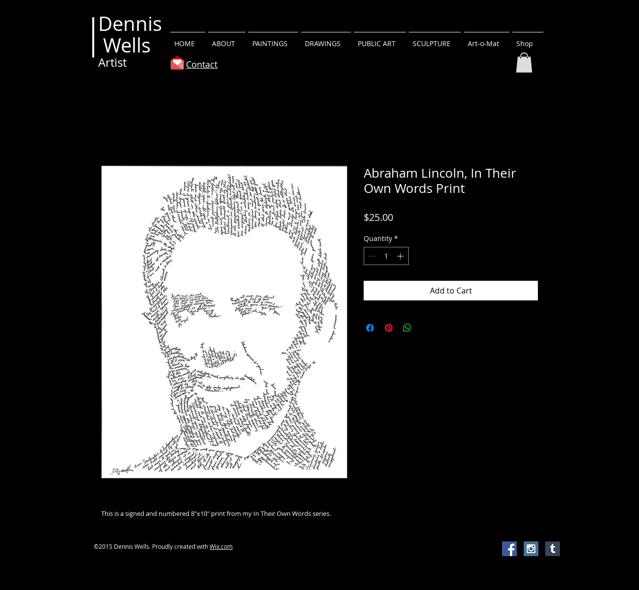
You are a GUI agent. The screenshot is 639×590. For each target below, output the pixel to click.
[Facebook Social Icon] (509, 548)
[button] (273, 39)
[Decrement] (371, 256)
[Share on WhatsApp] (407, 328)
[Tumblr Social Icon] (552, 548)
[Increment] (401, 256)
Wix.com (221, 546)
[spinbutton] (386, 256)
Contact (201, 64)
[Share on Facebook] (370, 328)
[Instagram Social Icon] (531, 548)
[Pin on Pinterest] (389, 328)
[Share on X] (426, 328)
